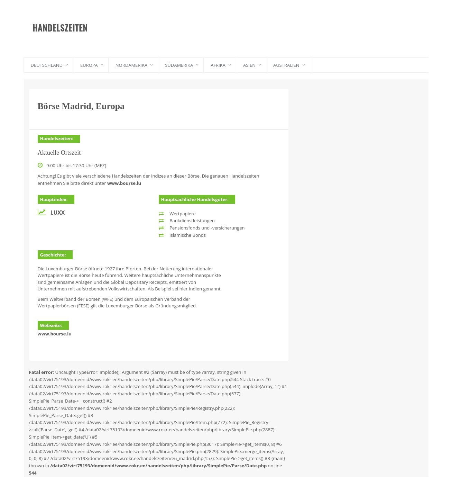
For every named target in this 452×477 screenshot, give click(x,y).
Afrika (218, 65)
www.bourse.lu (124, 183)
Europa (89, 65)
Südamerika (179, 65)
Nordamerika (131, 65)
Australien (286, 65)
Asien (249, 65)
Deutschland (47, 65)
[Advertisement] (260, 22)
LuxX (57, 212)
